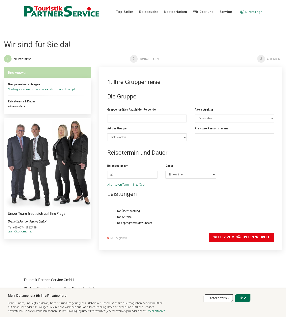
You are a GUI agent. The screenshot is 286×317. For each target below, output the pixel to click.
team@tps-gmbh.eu (20, 231)
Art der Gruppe (117, 128)
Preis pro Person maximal (212, 128)
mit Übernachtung (126, 211)
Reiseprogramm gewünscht (132, 223)
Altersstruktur (204, 109)
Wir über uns (203, 12)
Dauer (169, 166)
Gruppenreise (18, 59)
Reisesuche (148, 12)
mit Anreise (122, 217)
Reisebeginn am (117, 166)
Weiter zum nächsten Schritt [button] (241, 237)
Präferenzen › (218, 298)
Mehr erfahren (156, 311)
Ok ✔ (242, 298)
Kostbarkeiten (175, 12)
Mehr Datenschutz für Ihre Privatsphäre (37, 296)
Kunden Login (251, 12)
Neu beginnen (117, 238)
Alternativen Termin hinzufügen (126, 184)
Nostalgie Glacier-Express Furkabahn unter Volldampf (41, 89)
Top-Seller (124, 12)
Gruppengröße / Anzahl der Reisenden (132, 109)
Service (226, 12)
